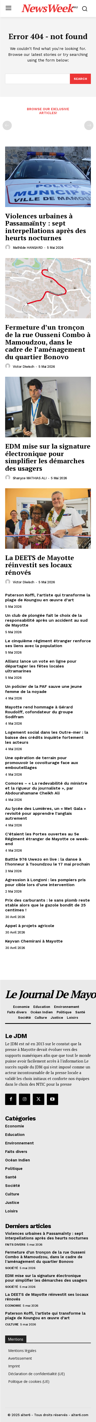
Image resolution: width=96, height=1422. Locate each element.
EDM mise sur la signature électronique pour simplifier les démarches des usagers (47, 457)
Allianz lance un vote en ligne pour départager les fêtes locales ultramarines (41, 666)
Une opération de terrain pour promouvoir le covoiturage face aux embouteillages (41, 762)
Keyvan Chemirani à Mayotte (34, 941)
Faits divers (15, 1244)
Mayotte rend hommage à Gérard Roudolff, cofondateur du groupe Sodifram (39, 712)
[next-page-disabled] (88, 125)
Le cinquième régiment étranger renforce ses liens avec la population (48, 643)
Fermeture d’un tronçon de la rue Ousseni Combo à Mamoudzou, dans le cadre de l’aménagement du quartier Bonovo (47, 342)
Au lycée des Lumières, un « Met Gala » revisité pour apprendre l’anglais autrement (45, 813)
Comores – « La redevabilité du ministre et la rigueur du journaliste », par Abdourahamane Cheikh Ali (46, 788)
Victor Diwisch (23, 367)
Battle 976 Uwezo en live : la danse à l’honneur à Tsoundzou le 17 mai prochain (47, 862)
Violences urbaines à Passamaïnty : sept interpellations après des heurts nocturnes (45, 226)
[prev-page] (7, 125)
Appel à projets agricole (29, 925)
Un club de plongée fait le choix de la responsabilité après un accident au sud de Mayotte (46, 620)
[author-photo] (8, 247)
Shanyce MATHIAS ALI (30, 478)
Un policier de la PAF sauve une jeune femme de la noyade (43, 689)
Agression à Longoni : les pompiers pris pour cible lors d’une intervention (45, 882)
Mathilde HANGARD (28, 248)
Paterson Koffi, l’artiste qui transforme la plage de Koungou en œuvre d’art (47, 597)
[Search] (80, 79)
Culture (12, 1324)
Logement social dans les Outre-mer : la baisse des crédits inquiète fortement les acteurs (46, 737)
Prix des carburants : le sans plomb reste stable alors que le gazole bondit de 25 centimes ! (47, 905)
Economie (13, 1305)
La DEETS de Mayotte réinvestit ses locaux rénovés (39, 565)
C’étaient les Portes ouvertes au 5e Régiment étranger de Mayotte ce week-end (47, 839)
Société (11, 1268)
